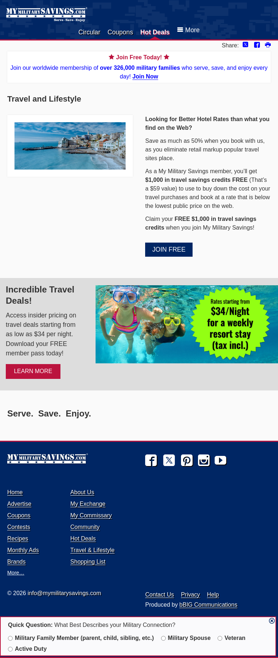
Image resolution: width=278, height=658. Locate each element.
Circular (89, 32)
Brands (16, 562)
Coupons (120, 32)
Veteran (231, 638)
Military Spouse (186, 638)
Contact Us (159, 594)
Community (85, 527)
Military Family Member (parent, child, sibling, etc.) (81, 638)
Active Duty (27, 649)
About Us (82, 492)
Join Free (169, 249)
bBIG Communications (208, 605)
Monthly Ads (23, 550)
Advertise (19, 504)
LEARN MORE (33, 371)
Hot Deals (154, 32)
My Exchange (87, 504)
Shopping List (87, 562)
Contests (18, 527)
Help (213, 594)
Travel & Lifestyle (92, 550)
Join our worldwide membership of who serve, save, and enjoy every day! (139, 66)
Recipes (17, 538)
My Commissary (91, 515)
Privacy (190, 594)
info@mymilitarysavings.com (64, 593)
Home (15, 492)
